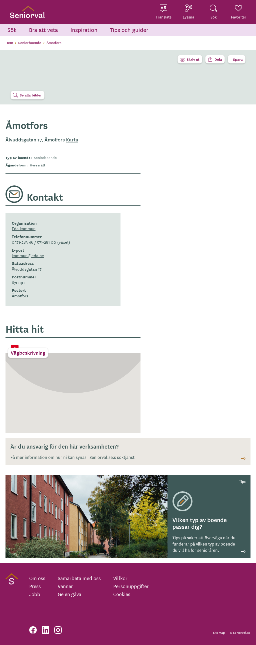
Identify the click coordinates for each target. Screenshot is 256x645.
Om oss (37, 578)
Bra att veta (43, 29)
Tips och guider (129, 29)
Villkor (120, 578)
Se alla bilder (31, 95)
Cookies (121, 594)
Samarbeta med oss (79, 578)
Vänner (65, 586)
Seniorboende (29, 42)
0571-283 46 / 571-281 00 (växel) (41, 242)
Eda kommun (24, 228)
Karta (72, 139)
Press (35, 586)
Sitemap (219, 632)
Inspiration (84, 29)
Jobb (34, 594)
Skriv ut (193, 59)
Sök (12, 29)
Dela (218, 59)
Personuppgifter (131, 586)
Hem (9, 42)
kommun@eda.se (28, 255)
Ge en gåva (69, 594)
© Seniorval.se (240, 632)
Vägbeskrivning (28, 352)
